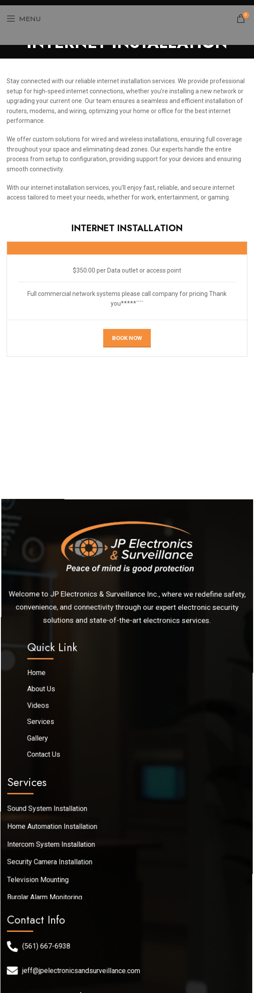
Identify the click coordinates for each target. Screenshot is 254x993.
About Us (43, 692)
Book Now (127, 338)
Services (43, 724)
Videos (41, 708)
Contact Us (45, 755)
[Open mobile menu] (23, 18)
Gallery (40, 739)
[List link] (126, 809)
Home (40, 676)
